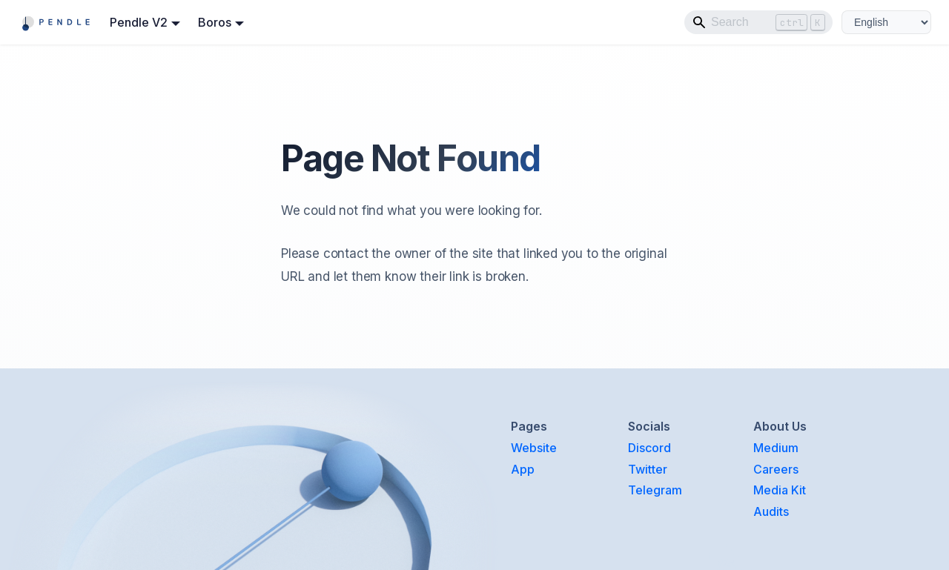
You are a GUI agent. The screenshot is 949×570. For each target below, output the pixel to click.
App (523, 469)
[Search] (758, 22)
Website (534, 447)
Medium (775, 447)
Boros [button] (214, 22)
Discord (649, 447)
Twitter (647, 469)
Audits (771, 511)
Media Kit (779, 490)
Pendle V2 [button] (139, 22)
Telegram (655, 490)
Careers (775, 469)
